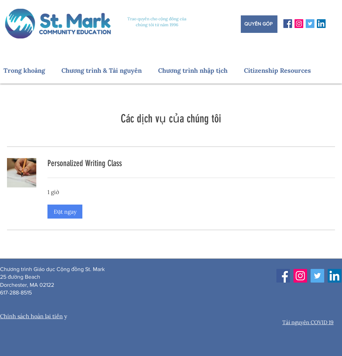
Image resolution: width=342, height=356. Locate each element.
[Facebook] (287, 23)
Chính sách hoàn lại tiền (31, 316)
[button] (29, 70)
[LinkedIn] (321, 23)
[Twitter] (310, 23)
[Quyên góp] (259, 24)
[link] (191, 163)
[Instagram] (299, 23)
